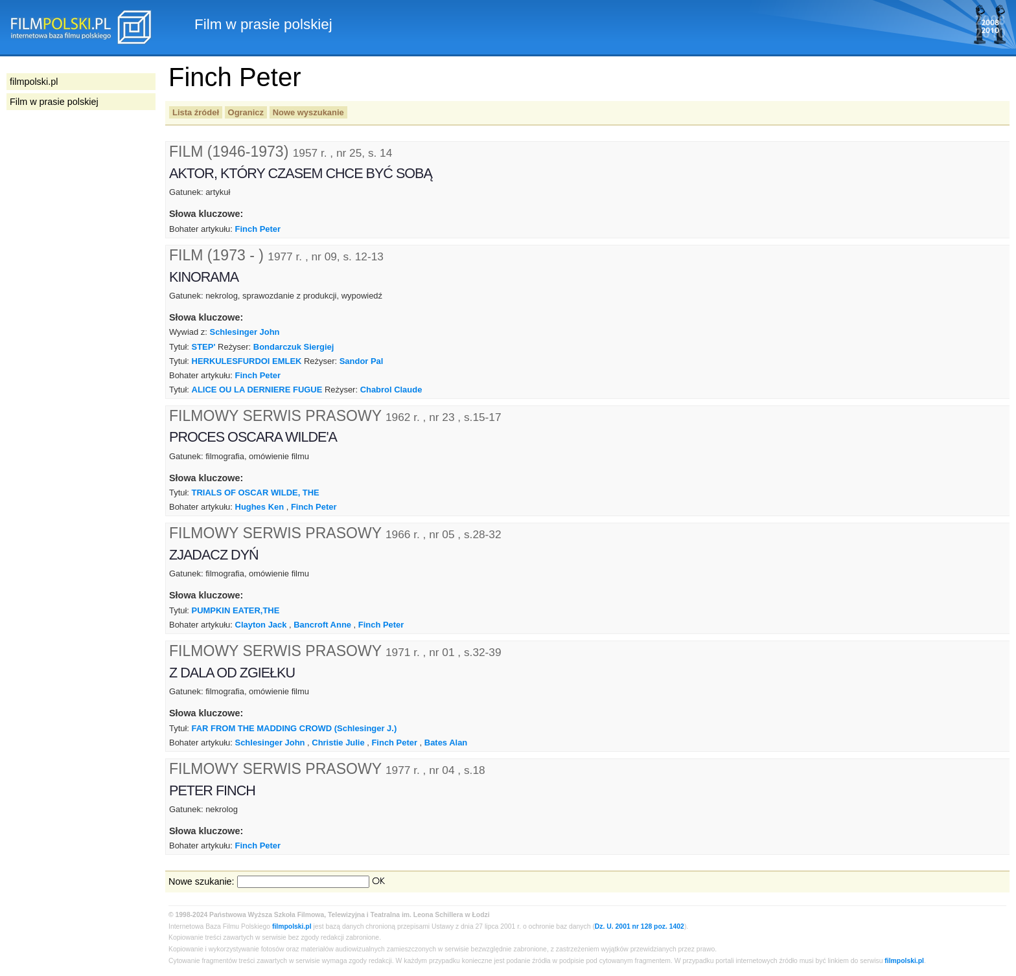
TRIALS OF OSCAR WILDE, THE (255, 492)
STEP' (204, 347)
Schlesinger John (245, 332)
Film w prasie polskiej (54, 101)
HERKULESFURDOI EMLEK (247, 361)
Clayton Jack (261, 625)
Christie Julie (338, 742)
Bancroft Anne (322, 625)
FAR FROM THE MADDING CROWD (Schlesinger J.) (294, 728)
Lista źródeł (195, 112)
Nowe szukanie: (201, 881)
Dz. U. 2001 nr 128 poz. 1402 (639, 926)
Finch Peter (258, 229)
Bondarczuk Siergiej (293, 347)
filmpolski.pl (292, 926)
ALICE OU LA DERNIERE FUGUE (257, 389)
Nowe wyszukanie (308, 112)
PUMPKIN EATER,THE (236, 610)
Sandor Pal (362, 361)
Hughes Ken (259, 507)
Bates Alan (445, 742)
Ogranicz (246, 112)
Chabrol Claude (391, 389)
